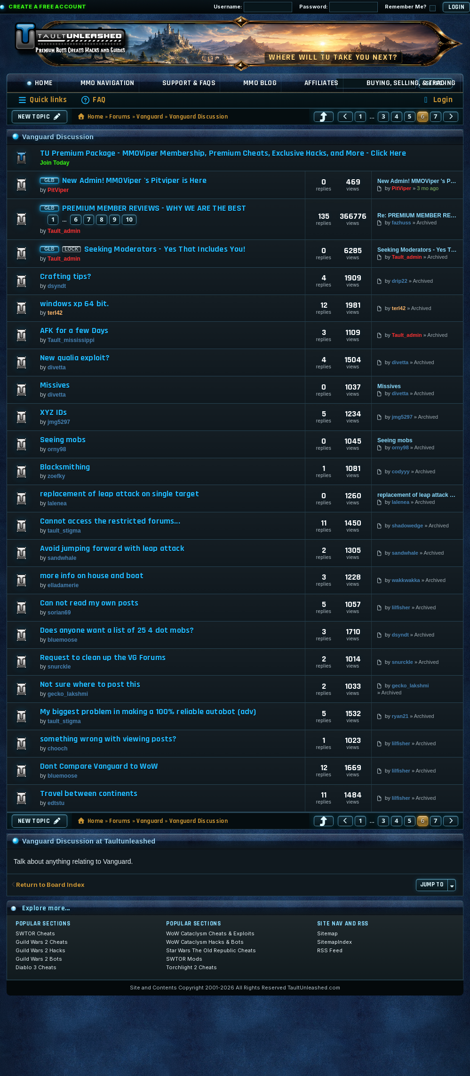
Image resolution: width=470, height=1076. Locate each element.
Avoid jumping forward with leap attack (112, 548)
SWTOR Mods (184, 959)
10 (129, 219)
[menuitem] (93, 100)
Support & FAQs (188, 83)
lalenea (57, 503)
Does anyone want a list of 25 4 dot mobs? (117, 630)
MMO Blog (260, 83)
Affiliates (321, 83)
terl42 (55, 313)
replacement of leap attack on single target (119, 494)
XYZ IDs (53, 412)
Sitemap (327, 933)
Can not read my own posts (89, 603)
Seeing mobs (63, 440)
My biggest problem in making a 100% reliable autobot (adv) (148, 712)
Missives (55, 385)
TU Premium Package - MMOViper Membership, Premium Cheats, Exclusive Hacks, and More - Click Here (223, 153)
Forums (119, 116)
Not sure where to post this (90, 684)
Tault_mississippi (71, 340)
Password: (338, 7)
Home (39, 83)
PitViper (58, 190)
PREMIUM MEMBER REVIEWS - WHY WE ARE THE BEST (154, 208)
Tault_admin (64, 231)
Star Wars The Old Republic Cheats (211, 950)
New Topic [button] (39, 116)
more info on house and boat (91, 576)
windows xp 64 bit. (74, 304)
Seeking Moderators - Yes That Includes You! (164, 249)
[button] (324, 117)
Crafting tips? (66, 276)
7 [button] (436, 116)
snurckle (59, 666)
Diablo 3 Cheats (36, 967)
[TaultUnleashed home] (77, 41)
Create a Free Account (47, 6)
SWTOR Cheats (35, 933)
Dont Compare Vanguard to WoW (99, 766)
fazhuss (401, 222)
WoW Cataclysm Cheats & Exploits (210, 933)
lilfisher (401, 607)
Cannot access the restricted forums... (110, 521)
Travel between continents (89, 793)
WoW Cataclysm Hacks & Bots (205, 942)
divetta (57, 367)
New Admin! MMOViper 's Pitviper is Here (134, 180)
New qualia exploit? (75, 358)
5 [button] (410, 116)
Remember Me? (410, 7)
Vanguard (149, 116)
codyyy (401, 471)
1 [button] (360, 116)
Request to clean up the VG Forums (103, 657)
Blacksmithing (65, 467)
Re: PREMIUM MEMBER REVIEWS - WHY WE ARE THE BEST (417, 215)
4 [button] (396, 116)
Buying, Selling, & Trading (411, 83)
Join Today (54, 162)
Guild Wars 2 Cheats (42, 942)
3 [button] (383, 116)
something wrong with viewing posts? (108, 739)
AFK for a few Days (74, 330)
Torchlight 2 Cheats (191, 967)
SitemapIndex (334, 942)
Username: (253, 7)
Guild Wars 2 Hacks (40, 950)
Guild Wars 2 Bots (39, 959)
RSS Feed (330, 950)
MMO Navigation (107, 83)
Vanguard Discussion (198, 116)
